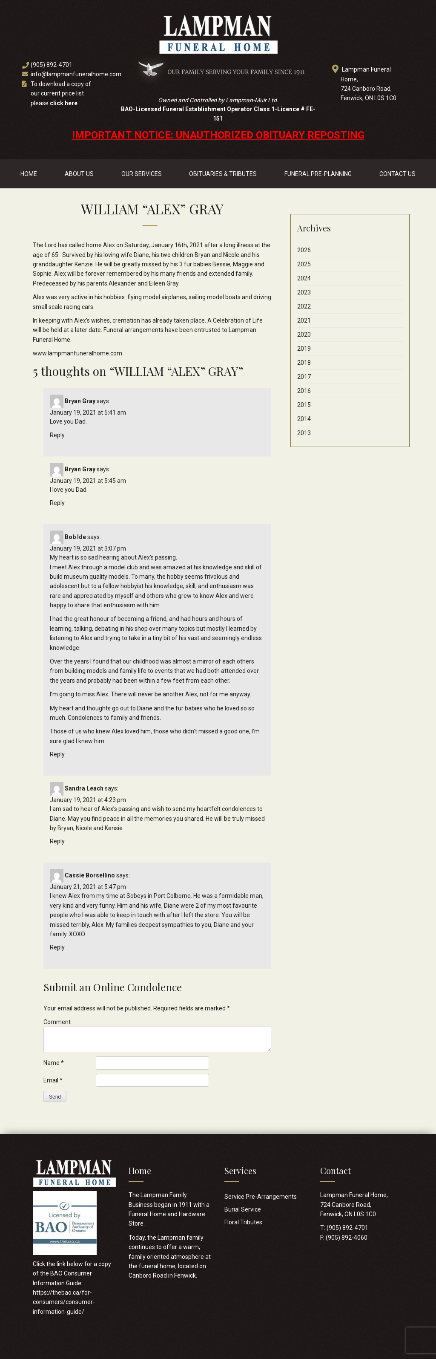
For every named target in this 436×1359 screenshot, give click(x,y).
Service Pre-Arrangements (260, 1196)
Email (53, 1080)
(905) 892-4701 (51, 64)
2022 (304, 306)
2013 (304, 433)
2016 (304, 390)
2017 (304, 376)
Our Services (141, 173)
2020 (304, 334)
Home (28, 173)
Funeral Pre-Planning (318, 173)
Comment (57, 1022)
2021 (304, 320)
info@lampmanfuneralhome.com (76, 74)
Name (53, 1062)
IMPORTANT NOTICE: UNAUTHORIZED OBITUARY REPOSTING (218, 135)
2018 (304, 362)
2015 (304, 404)
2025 (304, 264)
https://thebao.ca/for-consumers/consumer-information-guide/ (64, 1302)
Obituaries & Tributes (223, 173)
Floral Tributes (243, 1222)
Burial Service (242, 1209)
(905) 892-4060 (346, 1237)
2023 (304, 292)
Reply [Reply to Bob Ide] (57, 754)
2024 (304, 278)
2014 (304, 418)
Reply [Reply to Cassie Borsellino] (57, 947)
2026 (304, 250)
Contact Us (397, 173)
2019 (304, 348)
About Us (79, 173)
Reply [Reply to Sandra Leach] (57, 841)
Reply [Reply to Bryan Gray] (57, 435)
